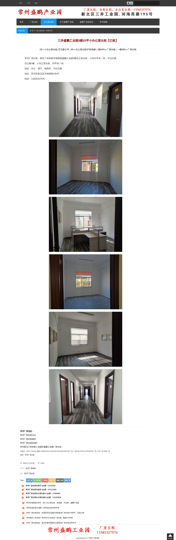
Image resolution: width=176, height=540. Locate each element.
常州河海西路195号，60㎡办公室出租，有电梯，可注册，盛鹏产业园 (52, 503)
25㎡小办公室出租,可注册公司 (54, 49)
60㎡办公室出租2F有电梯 (83, 49)
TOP (20, 3)
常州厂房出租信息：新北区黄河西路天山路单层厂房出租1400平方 (51, 523)
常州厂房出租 (29, 455)
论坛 (36, 3)
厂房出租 (34, 22)
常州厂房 (52, 480)
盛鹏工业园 (59, 480)
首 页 (31, 31)
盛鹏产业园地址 (86, 22)
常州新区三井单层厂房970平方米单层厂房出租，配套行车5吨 (49, 518)
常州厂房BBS (31, 468)
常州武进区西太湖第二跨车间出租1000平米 (42, 508)
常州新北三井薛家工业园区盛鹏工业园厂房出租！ (41, 447)
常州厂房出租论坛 (28, 435)
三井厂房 (29, 480)
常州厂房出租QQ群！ (29, 443)
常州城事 (103, 22)
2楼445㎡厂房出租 (106, 49)
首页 (21, 22)
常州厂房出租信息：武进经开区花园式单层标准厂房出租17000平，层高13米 (55, 513)
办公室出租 (49, 22)
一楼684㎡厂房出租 (126, 49)
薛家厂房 (67, 480)
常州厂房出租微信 (28, 439)
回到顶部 (170, 536)
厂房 (28, 3)
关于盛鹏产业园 (66, 22)
